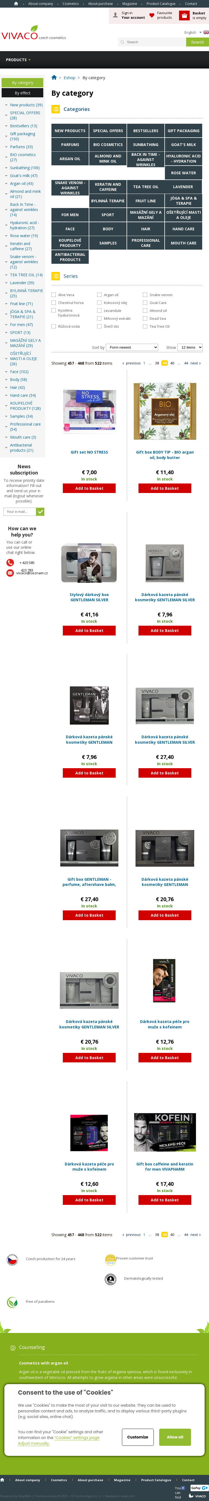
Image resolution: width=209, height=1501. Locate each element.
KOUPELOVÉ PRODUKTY (70, 243)
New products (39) (26, 104)
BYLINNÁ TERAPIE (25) (26, 293)
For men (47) (21, 324)
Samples (108, 243)
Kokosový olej (115, 302)
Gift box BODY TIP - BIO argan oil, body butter (165, 454)
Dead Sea (158, 318)
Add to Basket (89, 488)
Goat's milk (183, 144)
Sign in (133, 15)
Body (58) (18, 379)
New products (70, 130)
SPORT (108, 214)
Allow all (175, 1437)
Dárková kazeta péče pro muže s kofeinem (164, 1024)
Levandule (112, 310)
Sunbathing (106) (25, 167)
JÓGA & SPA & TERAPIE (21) (23, 314)
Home (16, 3)
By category (22, 82)
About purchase (100, 3)
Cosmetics (71, 3)
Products (16, 59)
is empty (199, 15)
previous (133, 363)
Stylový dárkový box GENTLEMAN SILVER (89, 597)
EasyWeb (25, 1496)
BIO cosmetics (108, 144)
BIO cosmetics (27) (23, 157)
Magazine (129, 3)
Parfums (70, 144)
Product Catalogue (161, 3)
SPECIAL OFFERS (108, 130)
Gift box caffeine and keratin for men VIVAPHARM (164, 1166)
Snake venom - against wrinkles (70, 188)
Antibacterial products (70, 257)
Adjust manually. (34, 1443)
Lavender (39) (22, 282)
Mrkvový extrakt (117, 318)
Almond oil (158, 310)
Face (70, 228)
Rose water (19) (24, 235)
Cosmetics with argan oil (43, 1363)
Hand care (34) (23, 395)
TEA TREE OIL (146, 186)
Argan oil (70, 158)
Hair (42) (17, 387)
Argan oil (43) (21, 183)
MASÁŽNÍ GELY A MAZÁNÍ (146, 215)
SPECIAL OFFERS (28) (25, 115)
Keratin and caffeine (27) (21, 246)
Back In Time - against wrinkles (145, 159)
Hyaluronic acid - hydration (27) (24, 225)
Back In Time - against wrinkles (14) (24, 209)
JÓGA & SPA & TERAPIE (183, 201)
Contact (191, 3)
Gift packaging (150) (22, 136)
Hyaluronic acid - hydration (183, 158)
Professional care (146, 243)
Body (108, 228)
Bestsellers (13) (23, 125)
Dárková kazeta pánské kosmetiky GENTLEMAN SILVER (165, 597)
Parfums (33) (21, 146)
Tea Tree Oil (160, 326)
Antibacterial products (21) (21, 447)
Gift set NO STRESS (89, 452)
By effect (22, 92)
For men (70, 214)
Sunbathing (145, 144)
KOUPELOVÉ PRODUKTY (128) (25, 406)
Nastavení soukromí (120, 1496)
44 (186, 363)
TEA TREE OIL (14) (26, 274)
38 (157, 363)
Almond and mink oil (108, 158)
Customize (137, 1437)
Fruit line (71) (21, 303)
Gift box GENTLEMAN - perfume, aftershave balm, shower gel (89, 884)
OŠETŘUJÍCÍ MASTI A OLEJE (183, 215)
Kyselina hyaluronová (68, 313)
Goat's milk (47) (24, 175)
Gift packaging (183, 130)
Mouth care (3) (23, 437)
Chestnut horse (71, 302)
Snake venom (161, 294)
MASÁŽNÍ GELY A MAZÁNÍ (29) (25, 343)
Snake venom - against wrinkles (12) (24, 261)
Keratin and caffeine (108, 187)
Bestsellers (145, 130)
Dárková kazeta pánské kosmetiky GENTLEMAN (89, 739)
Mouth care (183, 243)
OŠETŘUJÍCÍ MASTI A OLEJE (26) (23, 358)
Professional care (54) (25, 426)
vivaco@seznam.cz (32, 572)
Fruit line (146, 200)
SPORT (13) (20, 332)
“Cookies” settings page (76, 1437)
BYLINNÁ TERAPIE (108, 200)
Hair (145, 228)
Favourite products (164, 15)
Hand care (184, 228)
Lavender (183, 186)
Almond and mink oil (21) (25, 194)
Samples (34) (21, 416)
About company (40, 3)
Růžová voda (69, 326)
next (194, 363)
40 (172, 363)
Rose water (183, 172)
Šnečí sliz (111, 326)
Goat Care (158, 302)
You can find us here (178, 1488)
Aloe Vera (66, 294)
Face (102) (19, 371)
